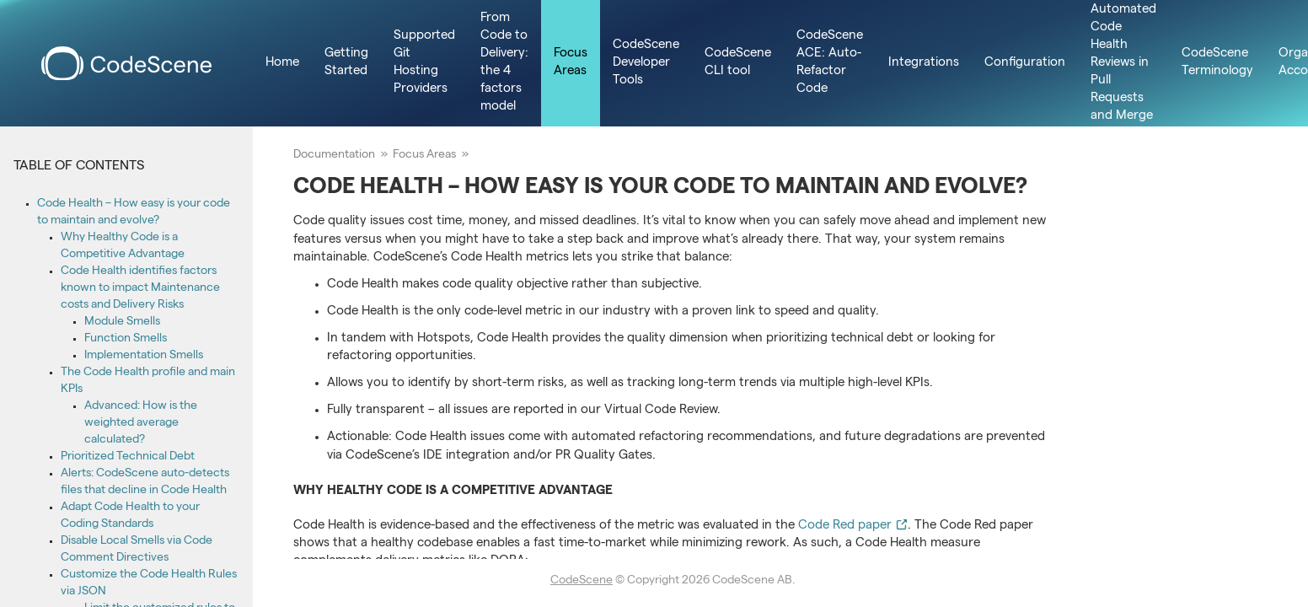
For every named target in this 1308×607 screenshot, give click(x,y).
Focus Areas (570, 62)
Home (282, 63)
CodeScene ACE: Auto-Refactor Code (829, 63)
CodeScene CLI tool (738, 62)
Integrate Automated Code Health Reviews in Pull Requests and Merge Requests (1123, 63)
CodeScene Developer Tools (646, 63)
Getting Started (346, 62)
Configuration (1024, 63)
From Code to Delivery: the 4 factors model (504, 63)
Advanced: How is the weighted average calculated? (140, 423)
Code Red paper (853, 526)
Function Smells (125, 339)
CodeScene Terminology (1217, 62)
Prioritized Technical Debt (128, 457)
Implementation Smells (143, 356)
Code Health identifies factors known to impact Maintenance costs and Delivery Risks (140, 288)
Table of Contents (78, 167)
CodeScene (581, 581)
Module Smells (122, 322)
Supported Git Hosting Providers (424, 63)
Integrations (923, 63)
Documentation (334, 155)
